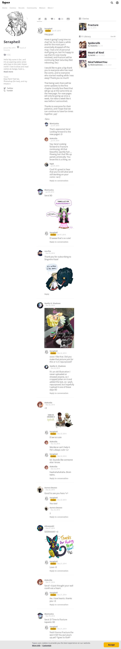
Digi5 (52, 164)
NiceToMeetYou (97, 62)
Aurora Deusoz (50, 488)
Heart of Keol (96, 52)
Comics (13, 8)
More (51, 8)
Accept (111, 644)
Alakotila (53, 138)
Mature (42, 8)
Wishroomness (96, 65)
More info (36, 645)
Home (4, 8)
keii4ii (92, 55)
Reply (59, 181)
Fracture (93, 25)
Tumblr (10, 91)
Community (32, 8)
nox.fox (47, 251)
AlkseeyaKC (49, 526)
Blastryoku (54, 123)
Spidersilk (94, 43)
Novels (21, 8)
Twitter (10, 88)
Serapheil (48, 29)
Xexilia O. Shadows (52, 303)
